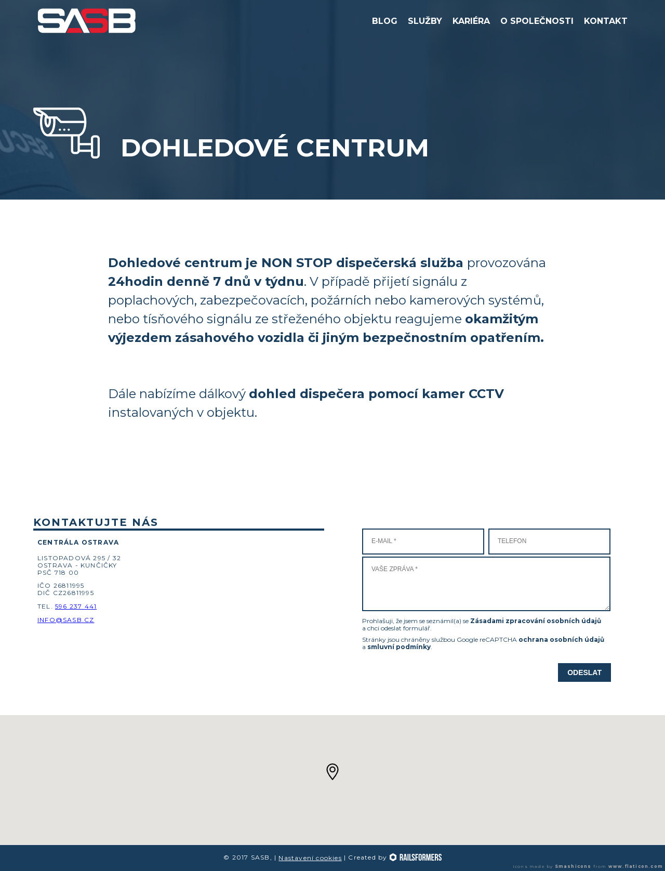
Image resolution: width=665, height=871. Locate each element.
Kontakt (606, 21)
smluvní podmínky (399, 647)
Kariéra (471, 21)
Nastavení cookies (309, 858)
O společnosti (537, 21)
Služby (425, 21)
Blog (384, 21)
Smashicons (573, 866)
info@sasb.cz (65, 620)
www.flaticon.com (635, 866)
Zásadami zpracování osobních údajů (535, 621)
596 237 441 (76, 606)
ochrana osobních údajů (561, 639)
